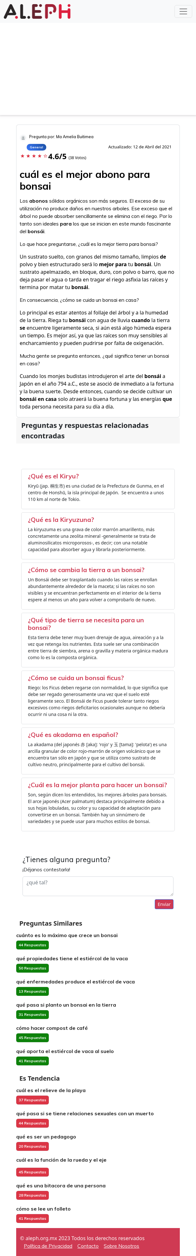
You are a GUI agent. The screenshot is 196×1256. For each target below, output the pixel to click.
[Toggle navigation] (183, 11)
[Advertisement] (98, 70)
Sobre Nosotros (121, 1246)
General (36, 147)
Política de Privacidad (48, 1246)
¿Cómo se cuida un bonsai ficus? (76, 678)
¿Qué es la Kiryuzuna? (61, 519)
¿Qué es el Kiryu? (53, 476)
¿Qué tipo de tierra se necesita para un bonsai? (86, 623)
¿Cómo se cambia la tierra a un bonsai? (86, 570)
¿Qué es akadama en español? (73, 735)
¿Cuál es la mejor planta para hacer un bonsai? (97, 785)
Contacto (88, 1246)
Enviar (164, 904)
